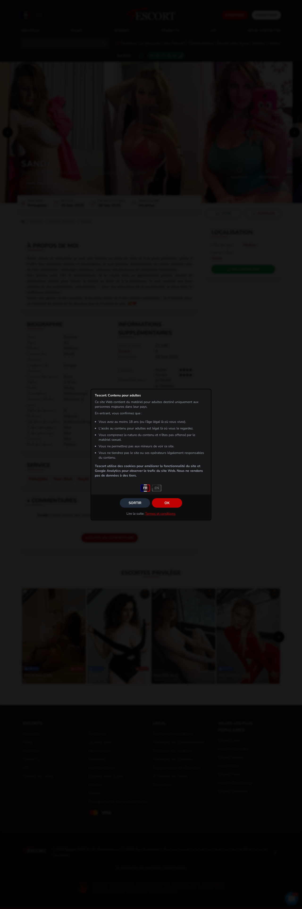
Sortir (135, 503)
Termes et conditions (160, 513)
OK (167, 503)
